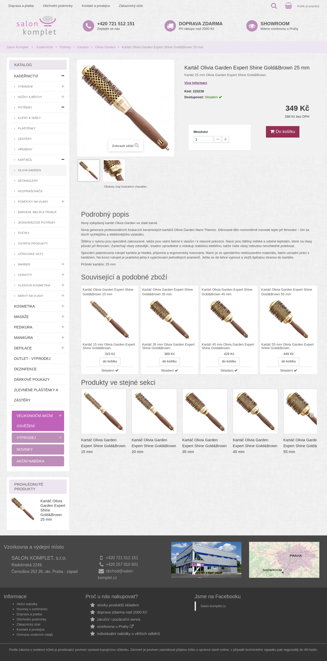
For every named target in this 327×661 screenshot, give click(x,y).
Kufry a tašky (29, 117)
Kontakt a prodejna (96, 6)
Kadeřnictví (45, 47)
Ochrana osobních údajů (35, 634)
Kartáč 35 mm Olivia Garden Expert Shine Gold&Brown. (168, 346)
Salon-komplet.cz (213, 606)
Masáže (21, 317)
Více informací (195, 83)
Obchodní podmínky (58, 6)
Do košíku (282, 131)
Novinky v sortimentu (32, 609)
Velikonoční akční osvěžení (35, 421)
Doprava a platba (21, 6)
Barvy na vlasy (30, 295)
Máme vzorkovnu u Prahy (279, 26)
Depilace (23, 348)
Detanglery (27, 180)
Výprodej (26, 438)
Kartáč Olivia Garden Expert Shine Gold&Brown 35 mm (204, 446)
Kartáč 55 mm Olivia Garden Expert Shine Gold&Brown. (287, 346)
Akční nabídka (30, 461)
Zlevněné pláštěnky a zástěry (36, 395)
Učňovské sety (30, 253)
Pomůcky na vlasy (32, 201)
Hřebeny (24, 149)
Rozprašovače (30, 191)
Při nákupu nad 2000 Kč (201, 26)
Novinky (25, 449)
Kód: (188, 91)
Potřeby (65, 47)
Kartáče (83, 47)
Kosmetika (24, 306)
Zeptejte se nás (116, 26)
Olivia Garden (105, 47)
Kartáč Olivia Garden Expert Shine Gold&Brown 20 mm (154, 446)
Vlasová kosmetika (33, 285)
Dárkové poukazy (32, 379)
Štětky (23, 233)
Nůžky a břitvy (29, 97)
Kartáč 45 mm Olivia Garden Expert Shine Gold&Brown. (228, 346)
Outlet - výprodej (32, 359)
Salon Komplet (17, 47)
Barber (23, 264)
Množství (201, 132)
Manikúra (23, 338)
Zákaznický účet (131, 6)
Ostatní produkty (32, 243)
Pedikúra (23, 327)
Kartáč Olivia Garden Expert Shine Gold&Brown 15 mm (103, 446)
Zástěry (24, 138)
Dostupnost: (194, 97)
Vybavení (25, 86)
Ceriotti (24, 274)
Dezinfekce (25, 369)
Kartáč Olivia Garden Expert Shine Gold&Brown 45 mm (255, 446)
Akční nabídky (27, 604)
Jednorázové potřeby (36, 222)
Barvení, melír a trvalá (36, 212)
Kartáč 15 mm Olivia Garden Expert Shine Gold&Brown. (109, 346)
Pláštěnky (26, 128)
